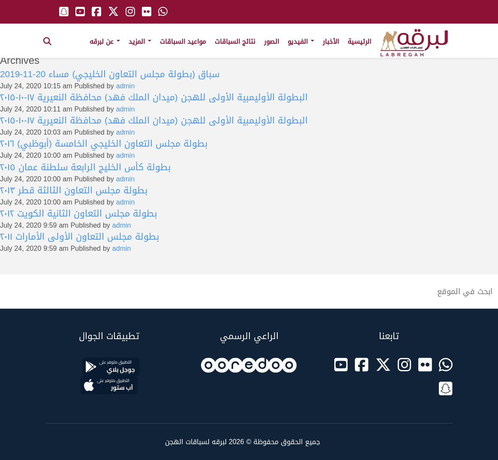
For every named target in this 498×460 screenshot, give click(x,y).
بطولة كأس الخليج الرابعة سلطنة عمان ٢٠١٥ (85, 167)
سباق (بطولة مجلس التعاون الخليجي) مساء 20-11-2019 (109, 74)
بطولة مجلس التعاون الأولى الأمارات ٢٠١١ (79, 236)
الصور (271, 42)
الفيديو (301, 42)
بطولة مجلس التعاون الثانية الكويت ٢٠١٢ (78, 213)
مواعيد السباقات (183, 42)
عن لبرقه (105, 42)
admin (125, 86)
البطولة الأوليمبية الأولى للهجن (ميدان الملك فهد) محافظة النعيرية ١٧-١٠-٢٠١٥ (154, 97)
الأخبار (331, 42)
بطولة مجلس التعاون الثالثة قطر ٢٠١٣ (73, 190)
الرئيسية (359, 42)
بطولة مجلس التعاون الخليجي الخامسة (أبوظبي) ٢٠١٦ (103, 143)
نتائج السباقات (235, 42)
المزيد (140, 42)
